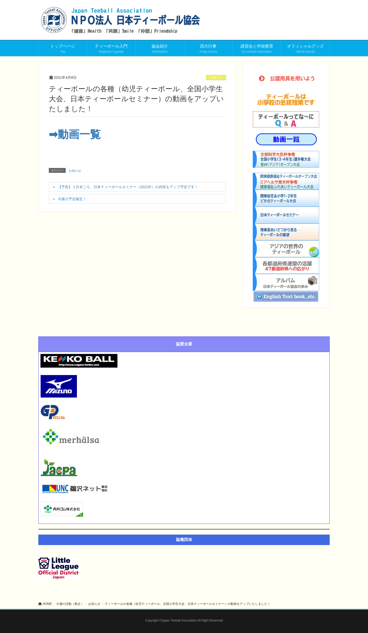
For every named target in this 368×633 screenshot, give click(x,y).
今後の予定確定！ (72, 199)
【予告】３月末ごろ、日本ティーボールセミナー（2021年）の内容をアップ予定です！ (128, 187)
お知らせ (216, 77)
